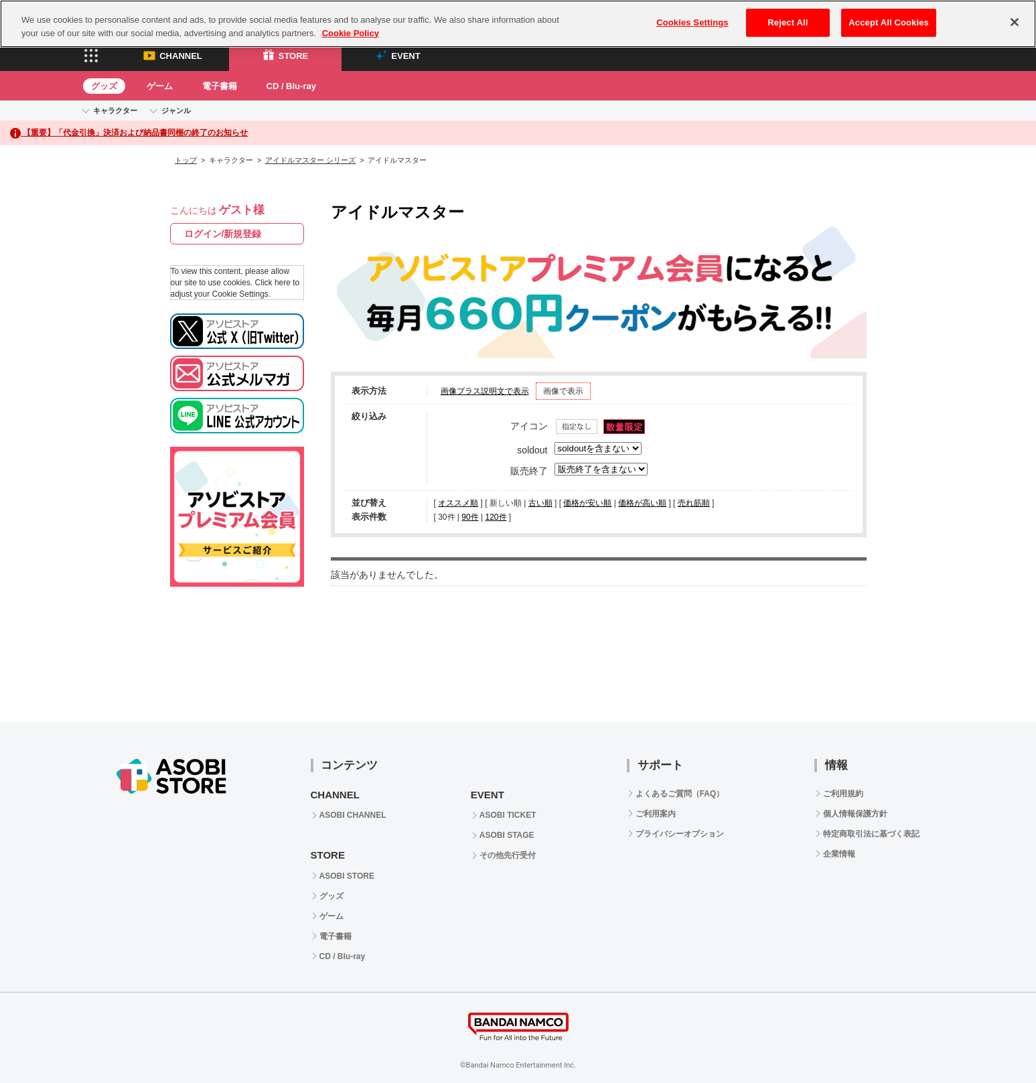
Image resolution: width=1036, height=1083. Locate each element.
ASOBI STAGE (506, 835)
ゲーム (160, 86)
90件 (469, 517)
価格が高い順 (642, 503)
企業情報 (839, 854)
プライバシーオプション (680, 834)
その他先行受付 (507, 855)
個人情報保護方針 (855, 813)
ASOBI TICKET (507, 815)
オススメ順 (458, 503)
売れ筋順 (694, 503)
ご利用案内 (656, 813)
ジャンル (176, 110)
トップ (186, 160)
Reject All (787, 22)
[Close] (1014, 22)
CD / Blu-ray (291, 86)
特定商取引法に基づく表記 (871, 834)
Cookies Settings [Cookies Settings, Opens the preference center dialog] (692, 22)
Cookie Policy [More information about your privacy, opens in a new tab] (350, 33)
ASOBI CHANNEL (352, 815)
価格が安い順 (587, 503)
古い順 (540, 503)
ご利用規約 (843, 793)
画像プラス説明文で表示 (485, 391)
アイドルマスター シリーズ (310, 160)
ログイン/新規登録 (223, 233)
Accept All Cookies (888, 22)
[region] (518, 24)
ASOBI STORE (346, 876)
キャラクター (115, 110)
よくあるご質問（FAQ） (680, 793)
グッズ (104, 86)
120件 (495, 517)
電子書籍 (219, 86)
